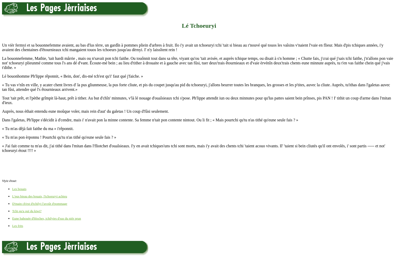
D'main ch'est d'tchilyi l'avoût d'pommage (39, 204)
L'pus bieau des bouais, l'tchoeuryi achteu (39, 196)
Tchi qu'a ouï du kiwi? (27, 211)
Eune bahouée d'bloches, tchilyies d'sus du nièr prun (46, 218)
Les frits (17, 226)
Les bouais (19, 189)
